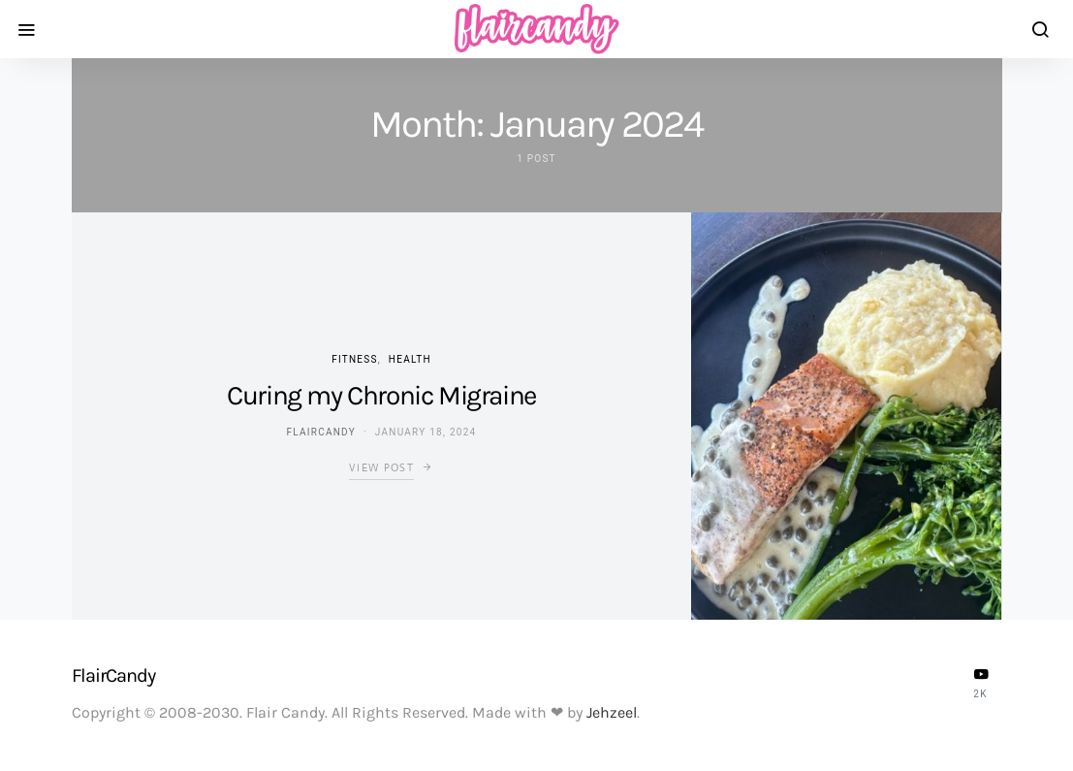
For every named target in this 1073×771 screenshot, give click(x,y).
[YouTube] (981, 682)
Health (410, 359)
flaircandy (321, 432)
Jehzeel (611, 712)
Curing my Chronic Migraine (381, 395)
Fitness (354, 359)
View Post (381, 467)
